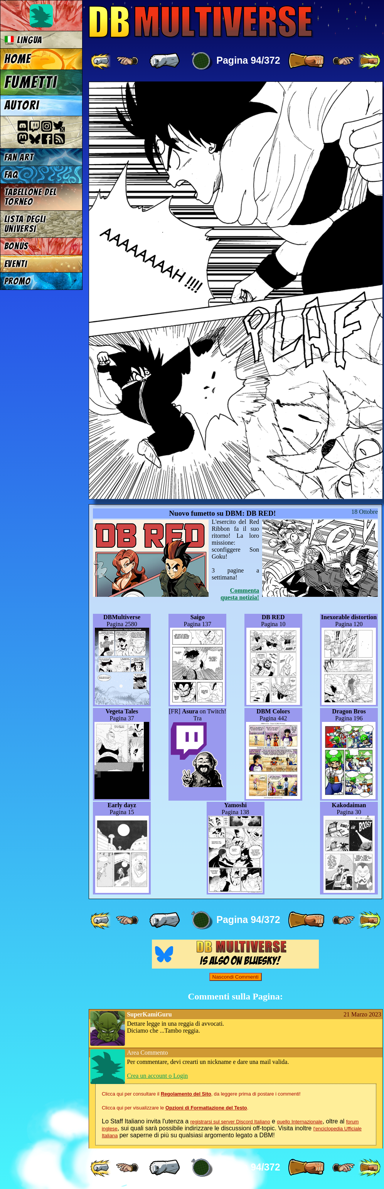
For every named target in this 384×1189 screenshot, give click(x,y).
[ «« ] (101, 61)
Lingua (23, 40)
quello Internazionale (299, 1122)
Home (17, 59)
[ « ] (164, 61)
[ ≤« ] (127, 61)
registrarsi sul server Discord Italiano (230, 1122)
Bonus (16, 246)
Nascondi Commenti (235, 977)
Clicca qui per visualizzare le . (175, 1108)
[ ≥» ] (343, 61)
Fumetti (30, 82)
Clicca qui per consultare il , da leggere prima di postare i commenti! (201, 1094)
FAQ (11, 175)
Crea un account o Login (157, 1075)
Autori (21, 105)
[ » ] (306, 61)
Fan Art (19, 157)
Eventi (15, 264)
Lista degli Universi (25, 224)
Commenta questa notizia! (240, 594)
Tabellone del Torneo (30, 197)
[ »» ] (369, 61)
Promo (17, 281)
